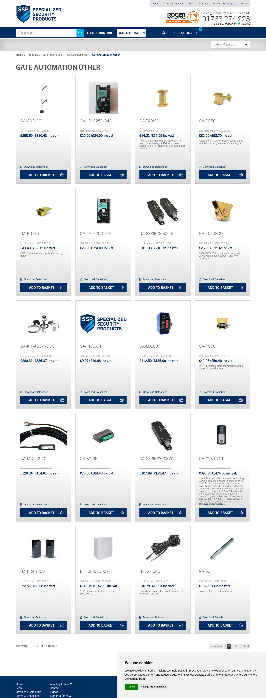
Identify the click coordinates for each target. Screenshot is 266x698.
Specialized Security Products (38, 14)
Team (191, 3)
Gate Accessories (77, 54)
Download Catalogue (224, 3)
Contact (203, 3)
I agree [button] (131, 686)
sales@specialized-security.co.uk (226, 13)
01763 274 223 (226, 18)
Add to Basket (41, 175)
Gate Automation (131, 33)
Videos (244, 3)
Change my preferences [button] (153, 686)
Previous (216, 646)
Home (156, 3)
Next (246, 646)
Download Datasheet (36, 166)
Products (32, 54)
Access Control (100, 33)
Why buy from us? (173, 3)
